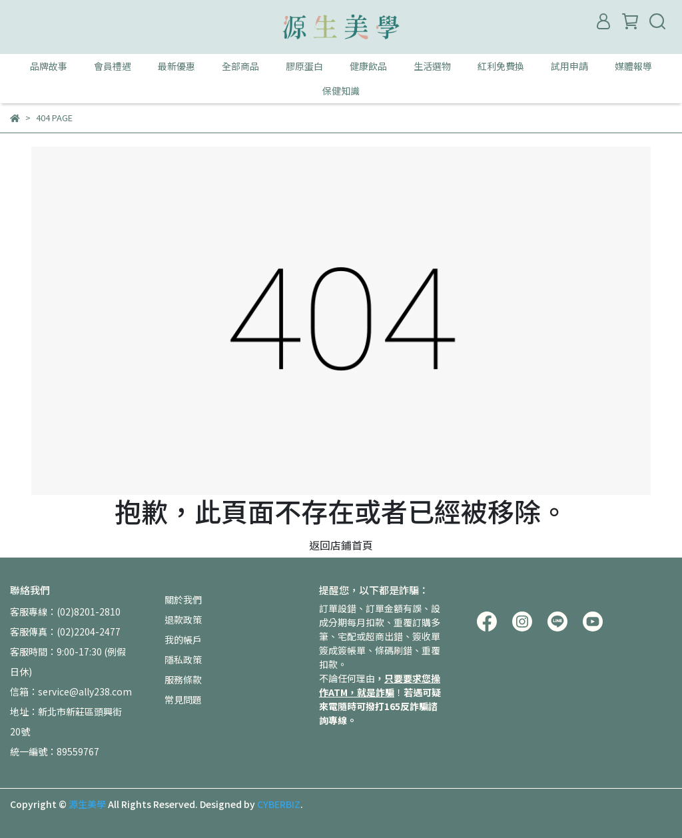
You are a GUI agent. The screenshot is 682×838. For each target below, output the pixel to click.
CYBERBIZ (278, 804)
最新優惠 (176, 66)
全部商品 (240, 66)
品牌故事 (48, 66)
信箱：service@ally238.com (71, 691)
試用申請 (569, 66)
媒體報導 (633, 66)
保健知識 (341, 90)
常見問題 (183, 699)
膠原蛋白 (304, 66)
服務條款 (183, 679)
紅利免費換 (501, 66)
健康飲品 (368, 66)
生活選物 (432, 66)
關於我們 (183, 599)
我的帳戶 (183, 639)
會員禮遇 (112, 66)
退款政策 (183, 619)
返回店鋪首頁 (341, 545)
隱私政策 (183, 659)
